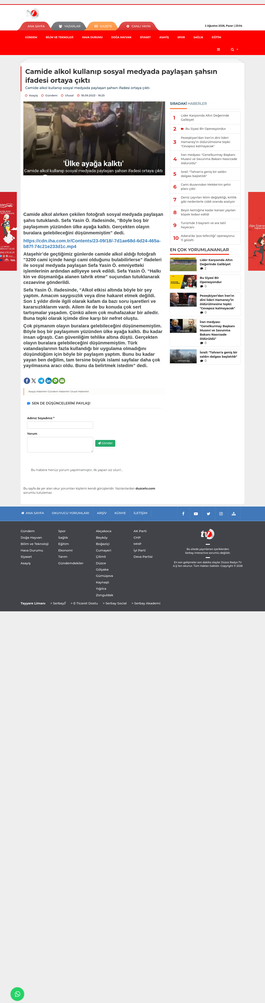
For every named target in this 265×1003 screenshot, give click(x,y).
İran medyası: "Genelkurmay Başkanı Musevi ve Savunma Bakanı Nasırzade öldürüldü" (217, 330)
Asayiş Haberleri (37, 391)
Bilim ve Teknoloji (59, 37)
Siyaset (145, 37)
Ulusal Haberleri (79, 391)
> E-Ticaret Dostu (84, 603)
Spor (181, 37)
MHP (137, 544)
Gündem (31, 37)
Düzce (101, 563)
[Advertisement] (94, 190)
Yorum (32, 434)
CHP (137, 538)
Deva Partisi (143, 557)
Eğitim (216, 37)
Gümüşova (104, 576)
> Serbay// (58, 603)
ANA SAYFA (36, 26)
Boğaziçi (103, 544)
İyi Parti (140, 550)
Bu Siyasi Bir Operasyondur (211, 280)
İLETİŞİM (140, 513)
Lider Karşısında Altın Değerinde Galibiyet (216, 262)
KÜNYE (120, 513)
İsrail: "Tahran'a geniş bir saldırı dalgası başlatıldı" (218, 354)
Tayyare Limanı (33, 603)
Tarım (62, 557)
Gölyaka (102, 569)
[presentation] (127, 428)
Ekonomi (65, 550)
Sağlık (198, 37)
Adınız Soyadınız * (40, 418)
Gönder (105, 443)
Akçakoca (103, 531)
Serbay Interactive (196, 552)
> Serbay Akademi (145, 603)
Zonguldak (104, 595)
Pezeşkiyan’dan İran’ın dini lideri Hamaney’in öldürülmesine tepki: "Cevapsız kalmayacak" (217, 302)
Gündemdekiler (70, 563)
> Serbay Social (115, 603)
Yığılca (101, 589)
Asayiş (164, 37)
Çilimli (101, 557)
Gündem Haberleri (59, 391)
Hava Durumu (92, 37)
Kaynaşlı (102, 582)
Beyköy (101, 538)
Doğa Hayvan (121, 37)
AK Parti (140, 531)
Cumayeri (103, 550)
